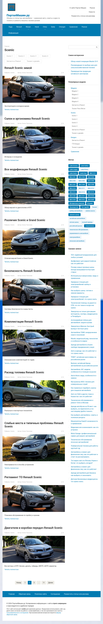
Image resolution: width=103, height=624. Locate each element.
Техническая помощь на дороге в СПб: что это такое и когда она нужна (83, 305)
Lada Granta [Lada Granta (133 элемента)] (74, 166)
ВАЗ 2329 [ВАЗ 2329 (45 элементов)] (91, 199)
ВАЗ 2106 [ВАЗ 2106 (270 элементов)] (91, 181)
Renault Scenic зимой (20, 68)
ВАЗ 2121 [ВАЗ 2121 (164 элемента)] (82, 196)
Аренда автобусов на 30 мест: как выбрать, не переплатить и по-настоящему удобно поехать (84, 408)
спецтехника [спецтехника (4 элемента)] (89, 226)
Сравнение (73, 27)
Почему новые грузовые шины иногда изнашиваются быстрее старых (83, 269)
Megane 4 (75, 101)
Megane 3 (75, 98)
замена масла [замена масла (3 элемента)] (90, 211)
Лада (10, 27)
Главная (12, 597)
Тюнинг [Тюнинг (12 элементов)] (94, 207)
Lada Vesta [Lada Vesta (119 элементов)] (73, 173)
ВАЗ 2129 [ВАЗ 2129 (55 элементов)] (73, 199)
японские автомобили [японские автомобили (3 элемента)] (77, 241)
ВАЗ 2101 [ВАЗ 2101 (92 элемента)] (73, 177)
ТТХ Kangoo (76, 144)
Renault (19, 27)
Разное (92, 8)
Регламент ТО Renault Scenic (25, 477)
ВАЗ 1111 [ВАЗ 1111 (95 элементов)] (93, 173)
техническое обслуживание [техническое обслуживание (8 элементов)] (79, 229)
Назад (18, 586)
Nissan (28, 27)
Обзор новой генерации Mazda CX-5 (84, 61)
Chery (45, 27)
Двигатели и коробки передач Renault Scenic (31, 529)
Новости (92, 12)
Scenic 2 (21, 56)
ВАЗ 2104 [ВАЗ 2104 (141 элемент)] (73, 181)
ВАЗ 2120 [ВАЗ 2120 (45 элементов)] (73, 196)
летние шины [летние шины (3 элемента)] (74, 222)
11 (44, 586)
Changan (62, 27)
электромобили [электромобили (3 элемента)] (75, 237)
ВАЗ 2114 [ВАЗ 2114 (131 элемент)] (82, 192)
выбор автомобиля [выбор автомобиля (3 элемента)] (76, 211)
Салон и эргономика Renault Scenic (29, 118)
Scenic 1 (10, 56)
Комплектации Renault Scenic (26, 321)
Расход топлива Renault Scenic (26, 372)
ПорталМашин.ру (18, 15)
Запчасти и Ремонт (14, 61)
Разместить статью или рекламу (83, 16)
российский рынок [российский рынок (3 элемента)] (76, 226)
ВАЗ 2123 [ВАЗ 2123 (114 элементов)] (91, 196)
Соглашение (55, 597)
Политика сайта (41, 597)
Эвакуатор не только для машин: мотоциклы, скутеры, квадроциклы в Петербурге (84, 314)
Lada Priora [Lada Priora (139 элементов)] (84, 169)
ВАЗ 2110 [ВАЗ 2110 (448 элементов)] (73, 188)
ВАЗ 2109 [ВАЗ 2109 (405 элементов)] (91, 184)
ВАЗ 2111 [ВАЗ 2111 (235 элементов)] (82, 188)
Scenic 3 (33, 56)
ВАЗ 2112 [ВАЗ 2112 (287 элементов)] (91, 188)
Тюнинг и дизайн (33, 61)
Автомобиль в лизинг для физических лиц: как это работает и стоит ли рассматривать (84, 454)
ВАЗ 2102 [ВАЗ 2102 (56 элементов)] (82, 177)
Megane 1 (75, 91)
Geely (53, 27)
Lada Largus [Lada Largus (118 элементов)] (74, 169)
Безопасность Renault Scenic (25, 270)
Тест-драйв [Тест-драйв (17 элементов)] (85, 207)
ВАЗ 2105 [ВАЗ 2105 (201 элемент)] (82, 181)
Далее (50, 586)
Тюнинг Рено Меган (78, 108)
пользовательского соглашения (17, 616)
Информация (13, 33)
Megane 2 (75, 94)
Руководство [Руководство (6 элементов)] (74, 207)
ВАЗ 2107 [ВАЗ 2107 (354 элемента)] (73, 184)
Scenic (12, 72)
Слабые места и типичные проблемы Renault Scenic (31, 424)
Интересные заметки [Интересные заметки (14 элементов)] (77, 203)
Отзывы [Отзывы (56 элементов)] (90, 203)
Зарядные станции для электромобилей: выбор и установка (81, 284)
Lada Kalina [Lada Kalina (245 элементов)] (85, 166)
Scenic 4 (45, 56)
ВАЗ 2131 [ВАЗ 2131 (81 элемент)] (82, 199)
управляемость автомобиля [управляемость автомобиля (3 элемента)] (79, 233)
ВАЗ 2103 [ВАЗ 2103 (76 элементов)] (91, 177)
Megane (74, 88)
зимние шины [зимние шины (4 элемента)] (74, 215)
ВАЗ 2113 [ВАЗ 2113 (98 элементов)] (73, 192)
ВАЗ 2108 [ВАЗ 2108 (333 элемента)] (82, 184)
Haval (37, 27)
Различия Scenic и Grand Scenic (27, 220)
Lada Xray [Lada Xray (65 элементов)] (83, 173)
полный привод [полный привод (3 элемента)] (87, 222)
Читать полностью (12, 109)
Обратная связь (25, 597)
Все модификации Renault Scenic (28, 169)
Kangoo (73, 137)
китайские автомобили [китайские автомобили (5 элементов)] (77, 218)
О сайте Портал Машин (78, 8)
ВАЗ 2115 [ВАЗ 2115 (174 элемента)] (91, 192)
